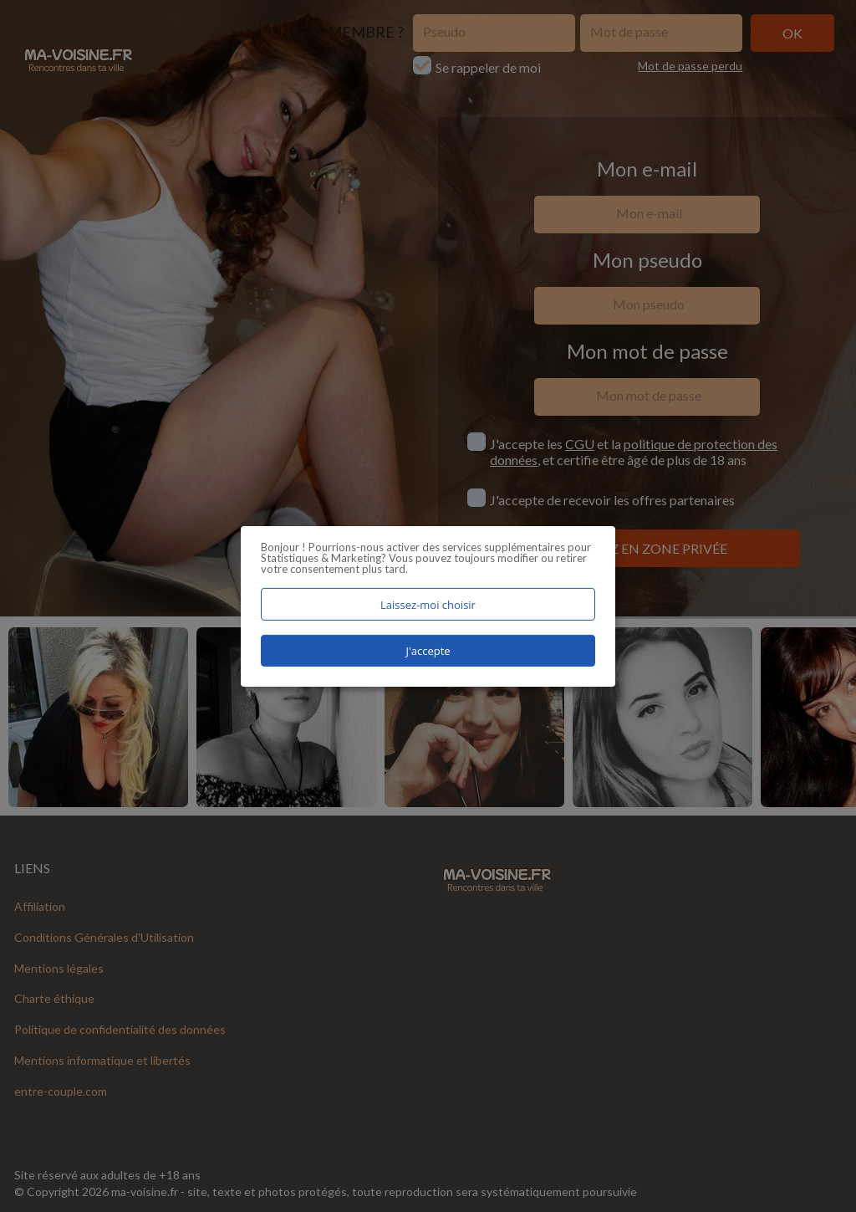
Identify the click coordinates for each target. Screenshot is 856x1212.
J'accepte (427, 650)
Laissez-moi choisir (428, 603)
